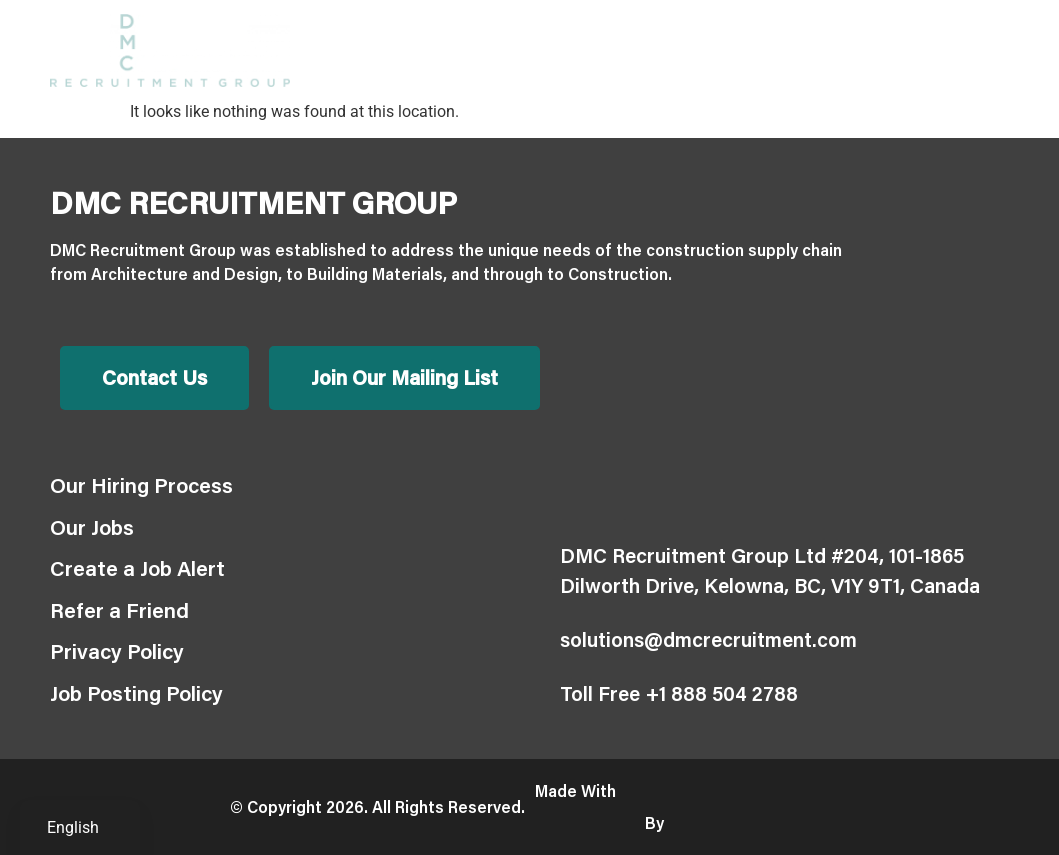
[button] (992, 50)
